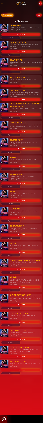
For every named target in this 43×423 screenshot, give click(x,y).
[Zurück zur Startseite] (21, 3)
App (40, 3)
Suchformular (7, 15)
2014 (11, 31)
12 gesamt (11, 169)
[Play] (3, 419)
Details (15, 31)
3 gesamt (10, 37)
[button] (1, 3)
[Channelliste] (40, 419)
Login (38, 15)
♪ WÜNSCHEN (21, 34)
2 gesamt (10, 55)
